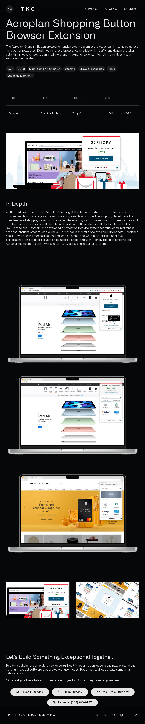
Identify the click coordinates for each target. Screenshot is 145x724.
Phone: (72, 702)
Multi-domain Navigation (44, 68)
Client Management (19, 75)
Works (110, 8)
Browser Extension (91, 68)
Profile (90, 8)
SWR (10, 68)
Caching (70, 68)
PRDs (111, 68)
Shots (130, 8)
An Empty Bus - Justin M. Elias (35, 715)
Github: (70, 692)
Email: (113, 692)
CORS (21, 68)
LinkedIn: (29, 692)
